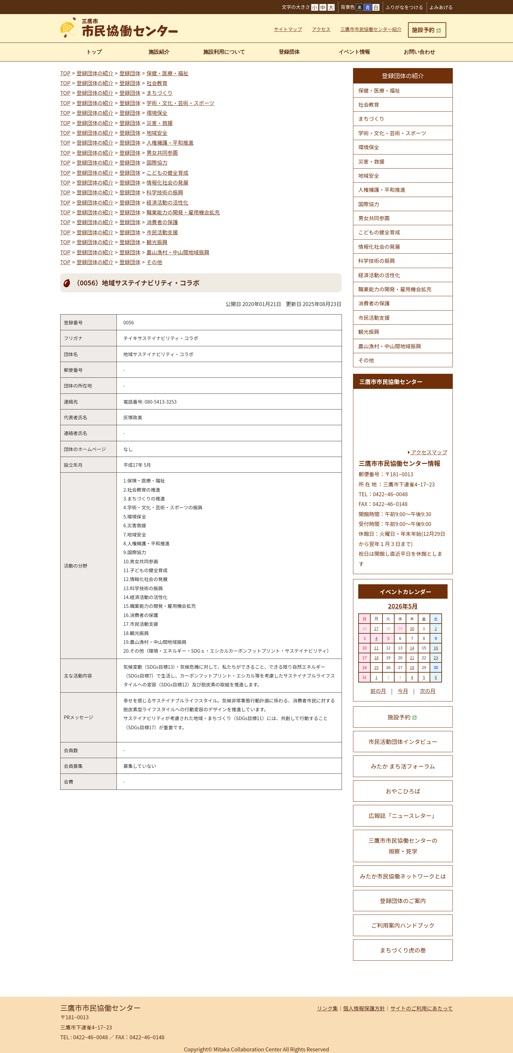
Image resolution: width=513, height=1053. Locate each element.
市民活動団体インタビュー (402, 741)
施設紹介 (159, 52)
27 (376, 628)
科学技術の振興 (165, 192)
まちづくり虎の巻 (403, 950)
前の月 (378, 691)
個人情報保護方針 (364, 1008)
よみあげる (441, 7)
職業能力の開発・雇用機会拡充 (183, 212)
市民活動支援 (162, 232)
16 (435, 647)
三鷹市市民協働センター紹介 (370, 29)
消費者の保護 (162, 222)
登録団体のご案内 (403, 901)
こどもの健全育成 (167, 172)
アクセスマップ (427, 452)
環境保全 (157, 113)
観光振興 (157, 242)
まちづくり (160, 93)
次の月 (427, 691)
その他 (154, 262)
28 (412, 667)
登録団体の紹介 (95, 73)
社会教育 (157, 83)
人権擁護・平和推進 (170, 142)
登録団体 (289, 52)
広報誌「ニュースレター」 (402, 815)
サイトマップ (288, 29)
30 (412, 628)
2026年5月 (403, 606)
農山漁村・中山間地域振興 (178, 252)
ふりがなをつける (404, 7)
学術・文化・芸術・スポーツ (181, 103)
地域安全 (157, 132)
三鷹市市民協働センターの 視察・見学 (402, 845)
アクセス (321, 29)
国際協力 (157, 162)
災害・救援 (160, 123)
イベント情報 (354, 52)
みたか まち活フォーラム (403, 766)
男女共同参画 (162, 152)
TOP (65, 73)
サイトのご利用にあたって (421, 1008)
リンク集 (327, 1008)
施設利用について (224, 52)
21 (412, 657)
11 (376, 647)
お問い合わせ (419, 52)
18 (376, 657)
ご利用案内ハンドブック (403, 925)
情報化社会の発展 (167, 182)
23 (435, 657)
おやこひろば (403, 791)
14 (412, 647)
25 (376, 667)
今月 (403, 691)
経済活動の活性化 (167, 202)
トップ (94, 52)
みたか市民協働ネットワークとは (403, 876)
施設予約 (426, 30)
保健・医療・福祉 (167, 73)
